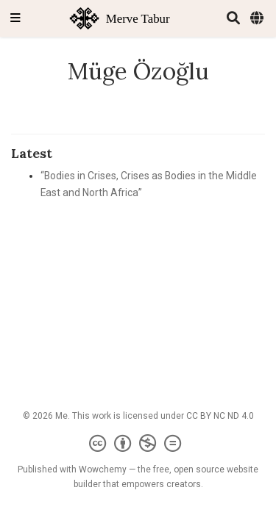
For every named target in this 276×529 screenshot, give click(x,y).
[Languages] (258, 18)
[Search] (233, 18)
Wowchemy (103, 469)
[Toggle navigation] (15, 18)
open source (199, 469)
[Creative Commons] (138, 443)
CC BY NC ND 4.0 (220, 416)
